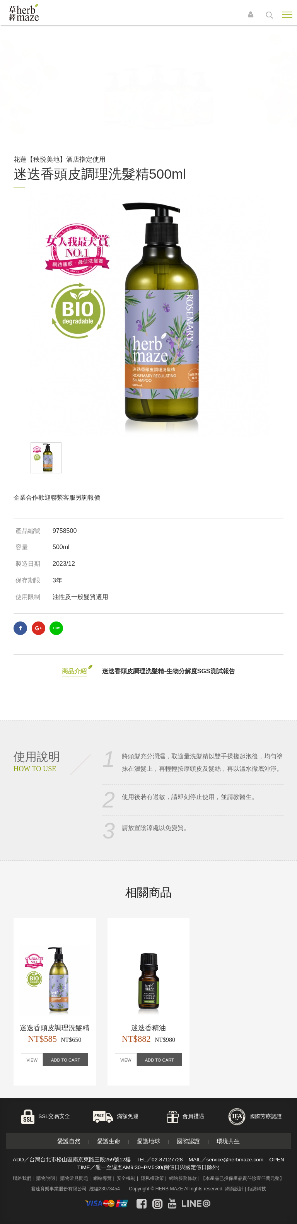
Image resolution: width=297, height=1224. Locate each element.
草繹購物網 (35, 12)
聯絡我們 (22, 1178)
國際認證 (188, 1141)
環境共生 (228, 1141)
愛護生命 (108, 1141)
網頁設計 (234, 1189)
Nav (287, 15)
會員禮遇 (193, 1116)
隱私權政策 (152, 1178)
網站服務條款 (183, 1178)
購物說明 (45, 1178)
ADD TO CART (65, 1060)
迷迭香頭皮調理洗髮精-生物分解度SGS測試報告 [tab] (168, 671)
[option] (148, 315)
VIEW (32, 1060)
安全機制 (126, 1178)
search (269, 15)
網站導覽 (102, 1178)
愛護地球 (148, 1141)
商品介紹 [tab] (74, 671)
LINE (56, 628)
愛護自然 (68, 1141)
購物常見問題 (74, 1178)
